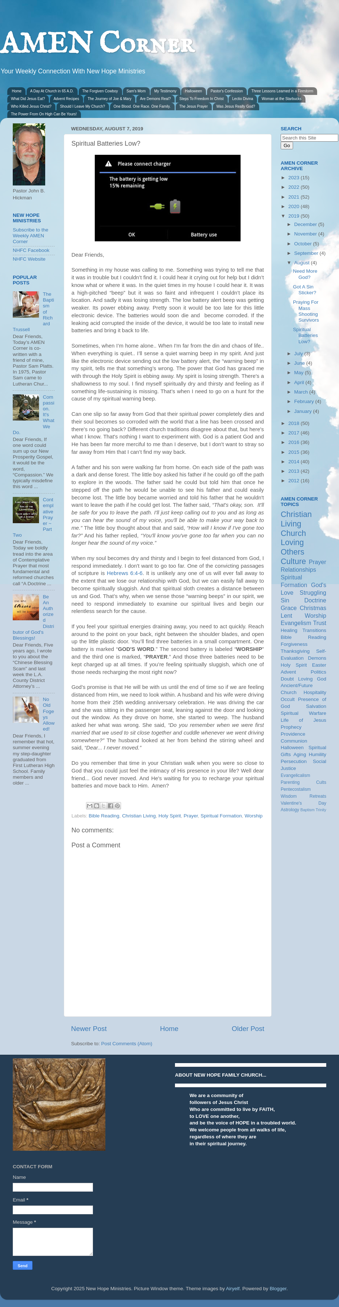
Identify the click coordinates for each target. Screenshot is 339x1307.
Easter (319, 665)
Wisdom (289, 796)
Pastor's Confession (227, 91)
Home (17, 91)
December (306, 224)
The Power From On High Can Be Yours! (44, 114)
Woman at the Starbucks (281, 99)
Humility (317, 754)
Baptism (307, 810)
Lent (286, 615)
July (299, 353)
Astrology (290, 809)
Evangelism (296, 623)
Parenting (290, 782)
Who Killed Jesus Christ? (31, 106)
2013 (294, 471)
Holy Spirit (170, 816)
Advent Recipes (66, 99)
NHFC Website (29, 259)
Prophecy (291, 727)
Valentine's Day (303, 803)
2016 (294, 442)
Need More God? (305, 274)
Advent (288, 672)
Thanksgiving (295, 651)
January (303, 411)
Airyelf (233, 1288)
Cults (321, 782)
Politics (318, 672)
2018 (294, 423)
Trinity (321, 810)
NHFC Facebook (31, 250)
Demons (317, 658)
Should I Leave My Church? (82, 106)
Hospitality (315, 692)
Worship (253, 816)
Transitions (314, 630)
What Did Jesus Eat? (28, 99)
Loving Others (292, 547)
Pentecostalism (296, 789)
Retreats (317, 796)
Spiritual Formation (221, 816)
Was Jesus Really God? (236, 106)
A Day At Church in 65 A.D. (52, 91)
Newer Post (89, 1028)
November (306, 234)
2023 (294, 177)
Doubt (287, 679)
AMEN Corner (97, 44)
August (302, 262)
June (300, 363)
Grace (289, 608)
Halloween (193, 91)
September (307, 253)
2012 (294, 480)
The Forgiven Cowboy (100, 91)
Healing (289, 630)
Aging (299, 754)
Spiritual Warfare (303, 713)
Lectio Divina (242, 99)
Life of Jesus (303, 720)
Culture (293, 561)
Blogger (278, 1288)
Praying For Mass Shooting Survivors (306, 311)
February (304, 401)
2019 (294, 216)
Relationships (298, 569)
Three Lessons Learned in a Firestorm (282, 91)
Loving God (312, 679)
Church (293, 533)
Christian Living (139, 816)
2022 (294, 187)
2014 (294, 461)
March (301, 392)
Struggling (313, 592)
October (303, 243)
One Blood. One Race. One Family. (142, 106)
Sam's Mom (135, 91)
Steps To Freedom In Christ (201, 99)
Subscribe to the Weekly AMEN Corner (30, 235)
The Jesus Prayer (193, 106)
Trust (319, 623)
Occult (288, 699)
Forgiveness (294, 644)
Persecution (294, 761)
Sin (285, 600)
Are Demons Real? (155, 99)
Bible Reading (104, 816)
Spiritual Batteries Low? (305, 335)
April (299, 382)
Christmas (313, 608)
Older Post (248, 1028)
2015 (294, 452)
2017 (294, 433)
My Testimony (165, 91)
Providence (293, 734)
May (299, 372)
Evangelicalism (295, 775)
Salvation (316, 706)
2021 (294, 197)
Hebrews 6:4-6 (125, 573)
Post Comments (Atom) (126, 1043)
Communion (294, 741)
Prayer (191, 816)
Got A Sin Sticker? (304, 289)
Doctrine (315, 600)
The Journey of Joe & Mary (109, 99)
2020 (294, 206)
